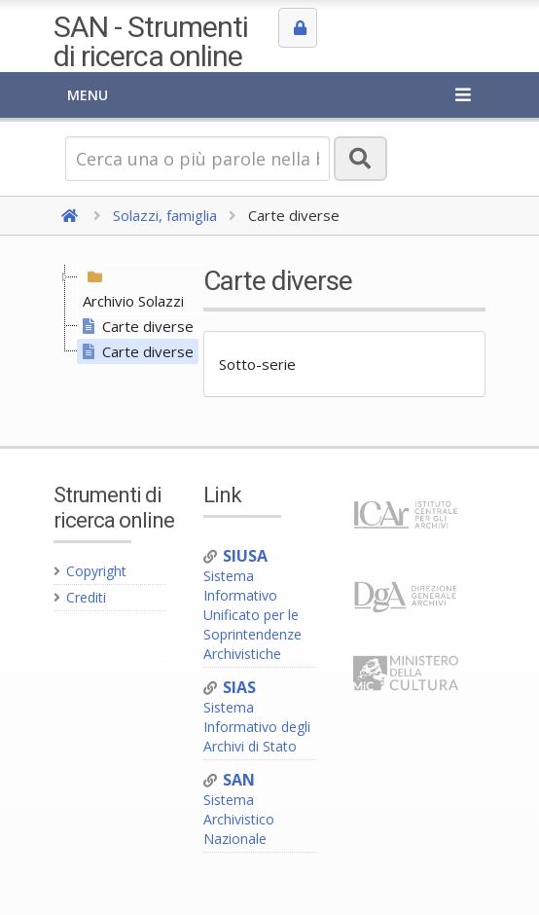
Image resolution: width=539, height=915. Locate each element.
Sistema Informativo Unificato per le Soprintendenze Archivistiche (252, 605)
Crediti (80, 597)
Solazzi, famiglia (165, 215)
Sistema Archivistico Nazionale (238, 809)
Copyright (90, 571)
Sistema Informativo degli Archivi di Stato (256, 716)
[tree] (120, 314)
